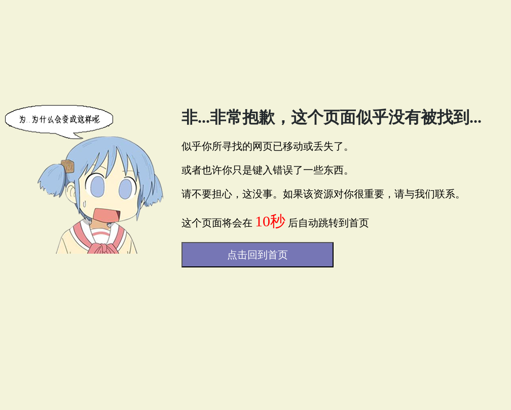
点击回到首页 (257, 254)
